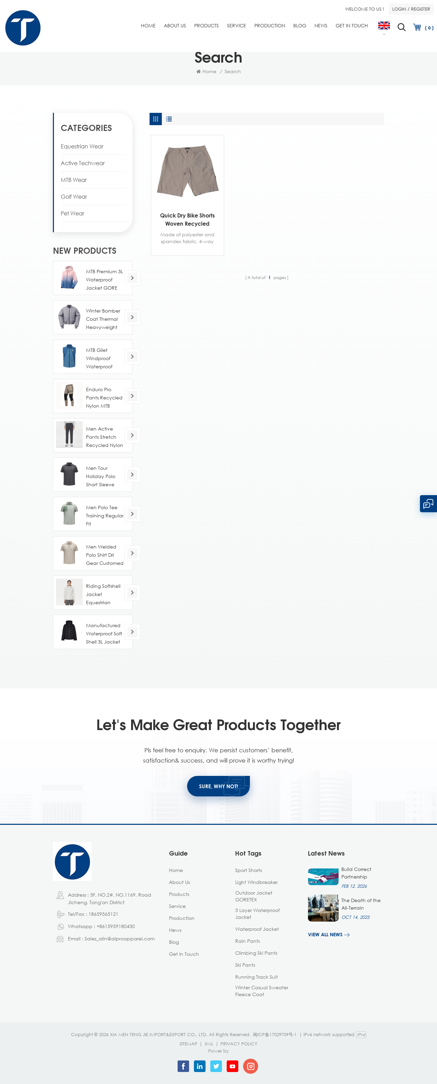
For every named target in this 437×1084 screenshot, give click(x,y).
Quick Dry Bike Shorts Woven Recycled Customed (187, 220)
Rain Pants (247, 941)
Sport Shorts (248, 870)
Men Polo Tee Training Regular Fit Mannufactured (105, 516)
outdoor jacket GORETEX (253, 896)
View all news (325, 934)
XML (209, 1043)
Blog (299, 25)
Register (420, 9)
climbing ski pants (256, 953)
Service (236, 25)
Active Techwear (83, 163)
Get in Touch (352, 25)
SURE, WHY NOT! (218, 786)
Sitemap (188, 1043)
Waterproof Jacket (257, 929)
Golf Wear (74, 196)
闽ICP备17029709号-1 (275, 1034)
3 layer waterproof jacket (257, 913)
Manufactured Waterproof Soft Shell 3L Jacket (104, 633)
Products (206, 25)
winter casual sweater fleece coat (261, 990)
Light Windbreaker (256, 882)
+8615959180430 (116, 926)
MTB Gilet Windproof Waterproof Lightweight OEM (99, 359)
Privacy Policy (239, 1043)
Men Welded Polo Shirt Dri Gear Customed (105, 555)
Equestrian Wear (82, 146)
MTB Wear (74, 179)
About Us (175, 25)
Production (269, 25)
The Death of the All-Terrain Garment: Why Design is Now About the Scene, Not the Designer (362, 904)
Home (148, 25)
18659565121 (103, 914)
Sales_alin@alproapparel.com (120, 938)
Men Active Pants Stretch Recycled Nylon (104, 437)
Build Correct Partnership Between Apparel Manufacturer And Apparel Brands (362, 873)
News (320, 25)
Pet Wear (72, 213)
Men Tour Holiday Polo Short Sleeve (100, 476)
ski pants (245, 965)
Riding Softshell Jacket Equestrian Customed (103, 595)
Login (399, 9)
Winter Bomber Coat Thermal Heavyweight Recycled (103, 319)
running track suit (256, 977)
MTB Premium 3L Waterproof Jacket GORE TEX (104, 280)
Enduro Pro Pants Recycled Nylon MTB (104, 397)
